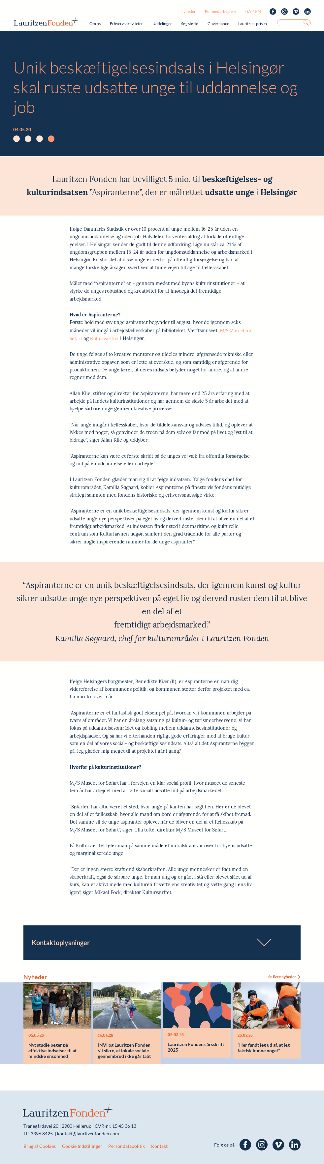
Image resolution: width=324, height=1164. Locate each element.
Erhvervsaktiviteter (126, 23)
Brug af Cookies (39, 1146)
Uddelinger (162, 23)
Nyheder (188, 11)
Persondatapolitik (126, 1146)
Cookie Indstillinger (82, 1146)
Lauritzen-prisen (252, 23)
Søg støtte (189, 23)
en (258, 11)
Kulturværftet (104, 338)
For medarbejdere (220, 11)
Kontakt (159, 1146)
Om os (95, 23)
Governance (218, 23)
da (247, 11)
